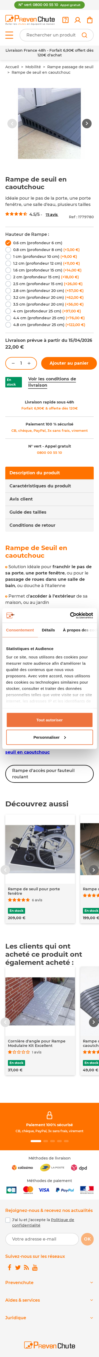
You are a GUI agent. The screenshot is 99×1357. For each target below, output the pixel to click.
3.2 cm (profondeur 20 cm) (48, 297)
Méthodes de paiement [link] (49, 1180)
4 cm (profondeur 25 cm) (47, 311)
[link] (78, 20)
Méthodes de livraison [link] (50, 1158)
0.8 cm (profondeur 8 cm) (46, 249)
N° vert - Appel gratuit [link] (49, 446)
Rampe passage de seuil (70, 67)
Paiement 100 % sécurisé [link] (49, 424)
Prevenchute (19, 1282)
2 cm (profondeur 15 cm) (46, 277)
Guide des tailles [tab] (28, 512)
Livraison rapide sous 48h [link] (49, 402)
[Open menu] (9, 35)
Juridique (15, 1317)
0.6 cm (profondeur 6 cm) (37, 243)
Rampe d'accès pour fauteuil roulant (43, 773)
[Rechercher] (84, 35)
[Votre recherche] (57, 35)
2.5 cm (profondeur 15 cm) (48, 283)
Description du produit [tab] (35, 472)
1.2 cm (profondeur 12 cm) (46, 263)
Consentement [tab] (20, 630)
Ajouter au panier (69, 363)
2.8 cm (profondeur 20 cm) (48, 290)
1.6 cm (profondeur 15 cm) (47, 270)
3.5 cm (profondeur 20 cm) (48, 304)
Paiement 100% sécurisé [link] (49, 1124)
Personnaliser (50, 737)
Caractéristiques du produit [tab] (40, 485)
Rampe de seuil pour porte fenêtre (34, 891)
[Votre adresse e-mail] (42, 1239)
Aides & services (22, 1300)
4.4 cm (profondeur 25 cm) (49, 318)
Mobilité (33, 67)
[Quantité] (21, 363)
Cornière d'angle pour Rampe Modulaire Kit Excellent (36, 1043)
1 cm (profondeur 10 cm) (45, 256)
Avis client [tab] (21, 499)
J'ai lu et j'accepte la (43, 1222)
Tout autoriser (49, 720)
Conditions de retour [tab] (32, 525)
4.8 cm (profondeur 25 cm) (49, 324)
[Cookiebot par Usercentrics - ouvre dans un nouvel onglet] (70, 615)
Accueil (12, 67)
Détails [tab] (48, 630)
